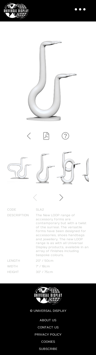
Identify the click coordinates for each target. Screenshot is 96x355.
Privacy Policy (48, 334)
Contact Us (48, 327)
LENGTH (13, 260)
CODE (11, 209)
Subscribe (48, 349)
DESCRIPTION (18, 215)
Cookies (48, 341)
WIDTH (12, 266)
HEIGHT (13, 272)
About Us (48, 320)
